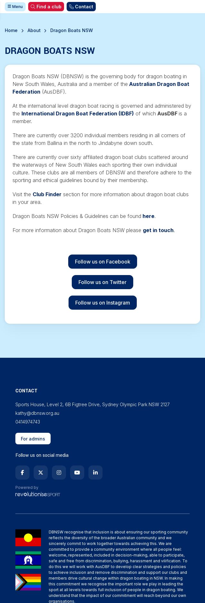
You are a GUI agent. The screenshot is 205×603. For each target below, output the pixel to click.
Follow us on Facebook (102, 261)
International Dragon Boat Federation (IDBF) (77, 113)
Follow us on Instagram (102, 302)
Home (11, 30)
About (34, 30)
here (148, 216)
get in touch (158, 230)
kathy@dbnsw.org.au (37, 413)
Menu (15, 6)
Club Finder (47, 194)
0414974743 (27, 421)
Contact (81, 6)
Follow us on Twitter (102, 282)
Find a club (46, 6)
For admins (33, 438)
